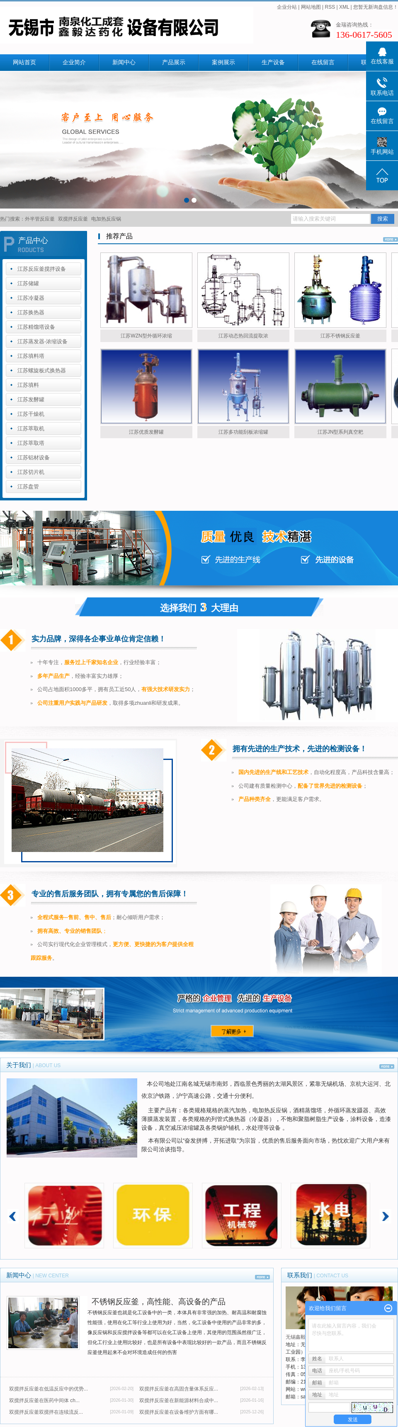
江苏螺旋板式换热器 (41, 370)
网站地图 (311, 7)
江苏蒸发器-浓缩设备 (42, 341)
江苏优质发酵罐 (146, 432)
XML (344, 7)
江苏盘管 (28, 486)
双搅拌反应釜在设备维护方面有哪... (178, 1412)
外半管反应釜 (40, 219)
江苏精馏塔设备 (36, 327)
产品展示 (173, 62)
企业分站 (287, 7)
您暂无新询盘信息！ (375, 7)
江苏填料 (28, 385)
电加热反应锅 (106, 219)
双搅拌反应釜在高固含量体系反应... (178, 1389)
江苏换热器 (30, 312)
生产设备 (273, 62)
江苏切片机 (30, 472)
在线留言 (323, 62)
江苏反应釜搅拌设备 (41, 269)
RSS (330, 7)
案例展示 (223, 62)
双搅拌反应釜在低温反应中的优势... (48, 1389)
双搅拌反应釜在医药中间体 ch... (44, 1400)
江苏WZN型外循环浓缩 (146, 336)
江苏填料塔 (30, 356)
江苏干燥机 (30, 414)
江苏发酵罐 (30, 399)
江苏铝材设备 (33, 457)
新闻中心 (124, 62)
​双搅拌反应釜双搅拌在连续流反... (46, 1412)
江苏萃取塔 (30, 443)
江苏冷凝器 (30, 298)
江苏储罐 (28, 283)
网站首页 (24, 62)
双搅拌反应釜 (73, 219)
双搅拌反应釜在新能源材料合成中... (178, 1400)
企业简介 (74, 62)
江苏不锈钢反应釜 (340, 336)
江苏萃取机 (30, 428)
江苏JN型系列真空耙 (341, 432)
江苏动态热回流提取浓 (243, 336)
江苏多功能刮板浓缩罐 (243, 432)
